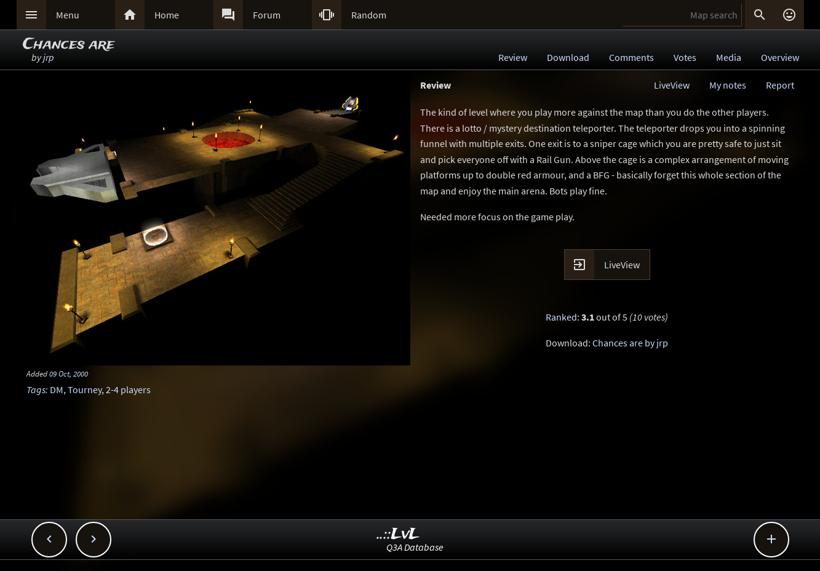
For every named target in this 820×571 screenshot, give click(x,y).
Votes (685, 57)
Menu (67, 15)
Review (512, 57)
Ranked (561, 317)
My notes (727, 85)
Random (368, 15)
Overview (780, 57)
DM (56, 389)
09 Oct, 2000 (68, 373)
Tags (36, 389)
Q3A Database (415, 547)
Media (728, 57)
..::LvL (398, 534)
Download (568, 57)
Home (166, 15)
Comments (631, 57)
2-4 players (128, 389)
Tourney (85, 389)
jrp (48, 57)
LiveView (672, 85)
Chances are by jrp (630, 343)
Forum (267, 15)
